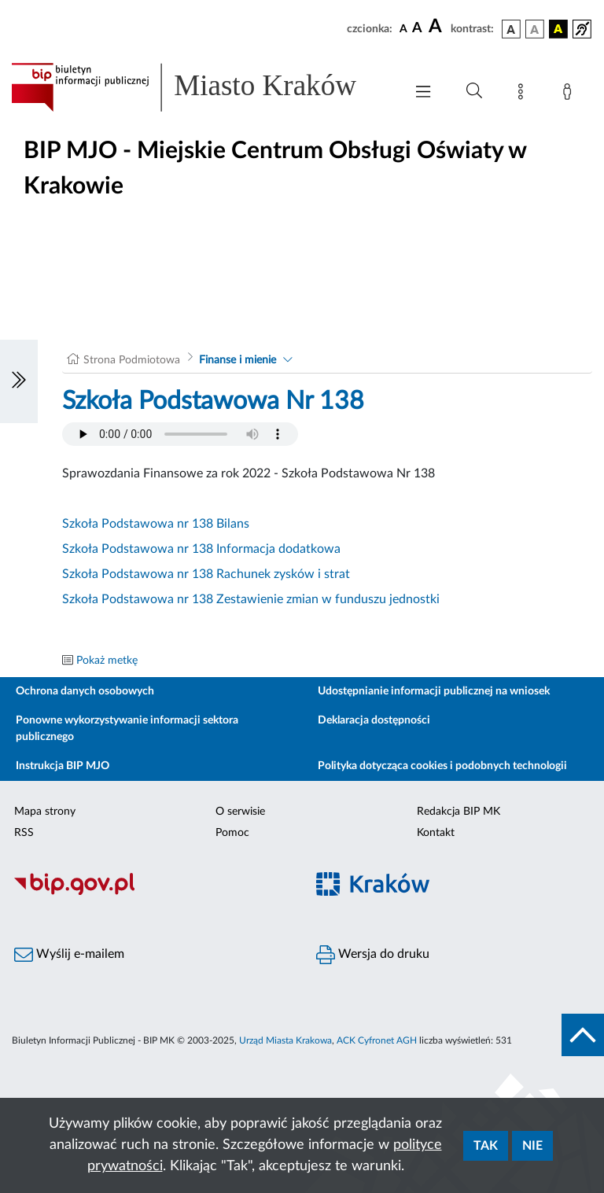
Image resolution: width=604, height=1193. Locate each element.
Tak (485, 1146)
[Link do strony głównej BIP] (200, 87)
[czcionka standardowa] (403, 28)
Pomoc (232, 832)
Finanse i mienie (237, 360)
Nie (532, 1146)
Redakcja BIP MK (458, 811)
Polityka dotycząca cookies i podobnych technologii (442, 765)
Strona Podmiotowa (131, 360)
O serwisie (240, 811)
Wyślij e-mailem (69, 954)
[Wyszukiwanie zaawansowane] (474, 91)
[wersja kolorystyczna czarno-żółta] (558, 29)
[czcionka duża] (437, 27)
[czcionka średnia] (417, 28)
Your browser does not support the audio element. (180, 434)
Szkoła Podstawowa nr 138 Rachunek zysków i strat (206, 574)
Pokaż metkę (107, 660)
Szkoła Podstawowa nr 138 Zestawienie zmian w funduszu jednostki (251, 599)
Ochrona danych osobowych (85, 691)
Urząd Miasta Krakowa (285, 1040)
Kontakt (436, 832)
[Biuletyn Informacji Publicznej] (151, 892)
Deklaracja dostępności (374, 720)
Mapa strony (45, 811)
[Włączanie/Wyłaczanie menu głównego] (423, 93)
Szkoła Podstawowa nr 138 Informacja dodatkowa (201, 549)
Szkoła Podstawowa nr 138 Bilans (155, 523)
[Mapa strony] (523, 94)
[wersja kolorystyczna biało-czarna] (535, 29)
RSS (24, 832)
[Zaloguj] (570, 94)
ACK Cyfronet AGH (377, 1040)
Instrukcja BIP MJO (62, 765)
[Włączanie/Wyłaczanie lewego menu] (19, 381)
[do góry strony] (583, 1035)
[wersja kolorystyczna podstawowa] (511, 29)
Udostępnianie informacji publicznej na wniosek (434, 691)
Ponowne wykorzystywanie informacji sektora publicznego (127, 728)
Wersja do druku (372, 954)
